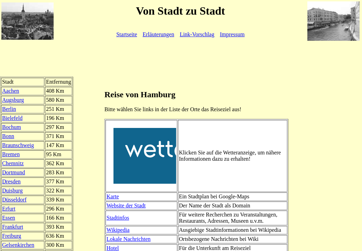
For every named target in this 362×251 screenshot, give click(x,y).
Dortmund (13, 172)
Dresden (11, 181)
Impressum (232, 34)
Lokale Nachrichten (129, 239)
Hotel (113, 248)
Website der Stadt (126, 205)
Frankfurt (12, 227)
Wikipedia (118, 230)
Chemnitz (13, 163)
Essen (8, 218)
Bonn (8, 136)
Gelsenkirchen (18, 245)
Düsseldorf (14, 200)
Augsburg (13, 100)
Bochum (11, 127)
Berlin (9, 109)
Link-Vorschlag (197, 34)
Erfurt (8, 209)
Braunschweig (18, 145)
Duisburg (12, 190)
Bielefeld (12, 118)
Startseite (126, 34)
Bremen (11, 154)
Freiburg (11, 236)
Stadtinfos (118, 218)
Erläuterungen (158, 34)
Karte (113, 196)
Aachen (10, 91)
